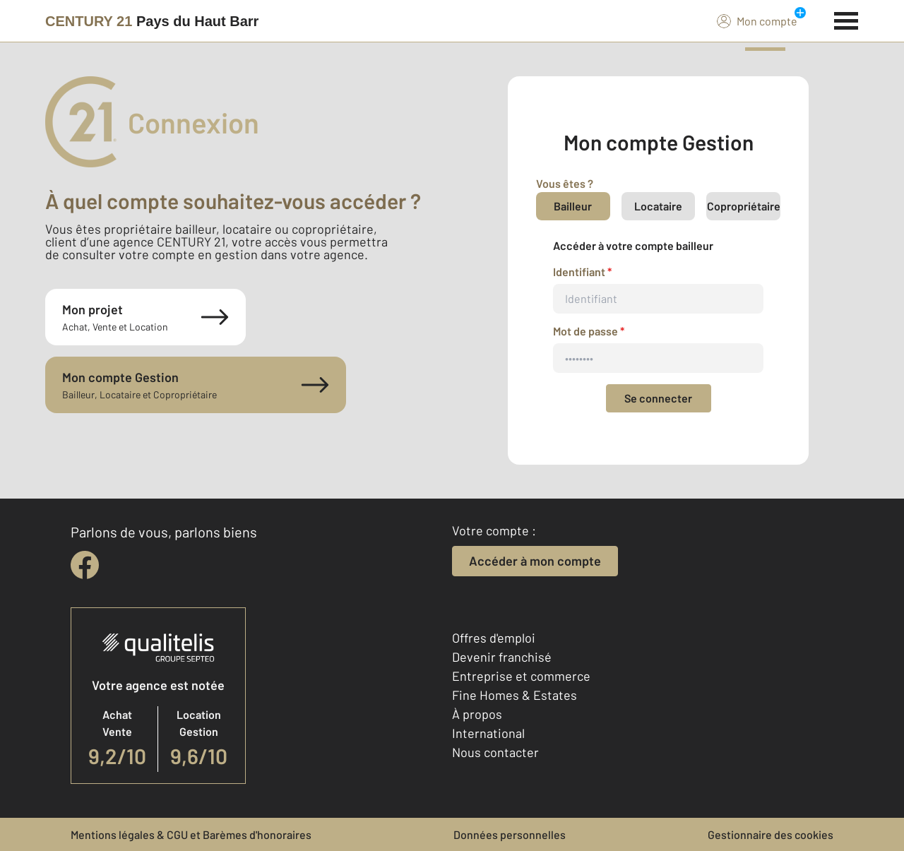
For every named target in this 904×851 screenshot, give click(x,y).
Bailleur (573, 206)
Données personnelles (509, 834)
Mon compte (757, 20)
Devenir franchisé (502, 657)
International (488, 733)
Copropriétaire (743, 206)
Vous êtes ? (564, 183)
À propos (477, 714)
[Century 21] (151, 21)
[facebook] (85, 565)
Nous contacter (495, 752)
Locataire (658, 206)
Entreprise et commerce (521, 676)
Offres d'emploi (493, 637)
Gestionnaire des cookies (770, 834)
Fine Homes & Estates (514, 695)
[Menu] (846, 19)
